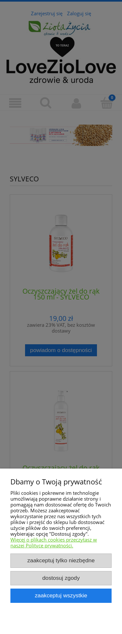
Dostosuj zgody (61, 578)
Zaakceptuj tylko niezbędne (61, 560)
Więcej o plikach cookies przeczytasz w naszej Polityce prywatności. (53, 542)
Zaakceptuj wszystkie (61, 595)
